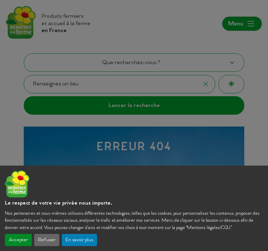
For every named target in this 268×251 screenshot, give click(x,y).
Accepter (18, 240)
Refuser (46, 240)
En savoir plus (79, 240)
